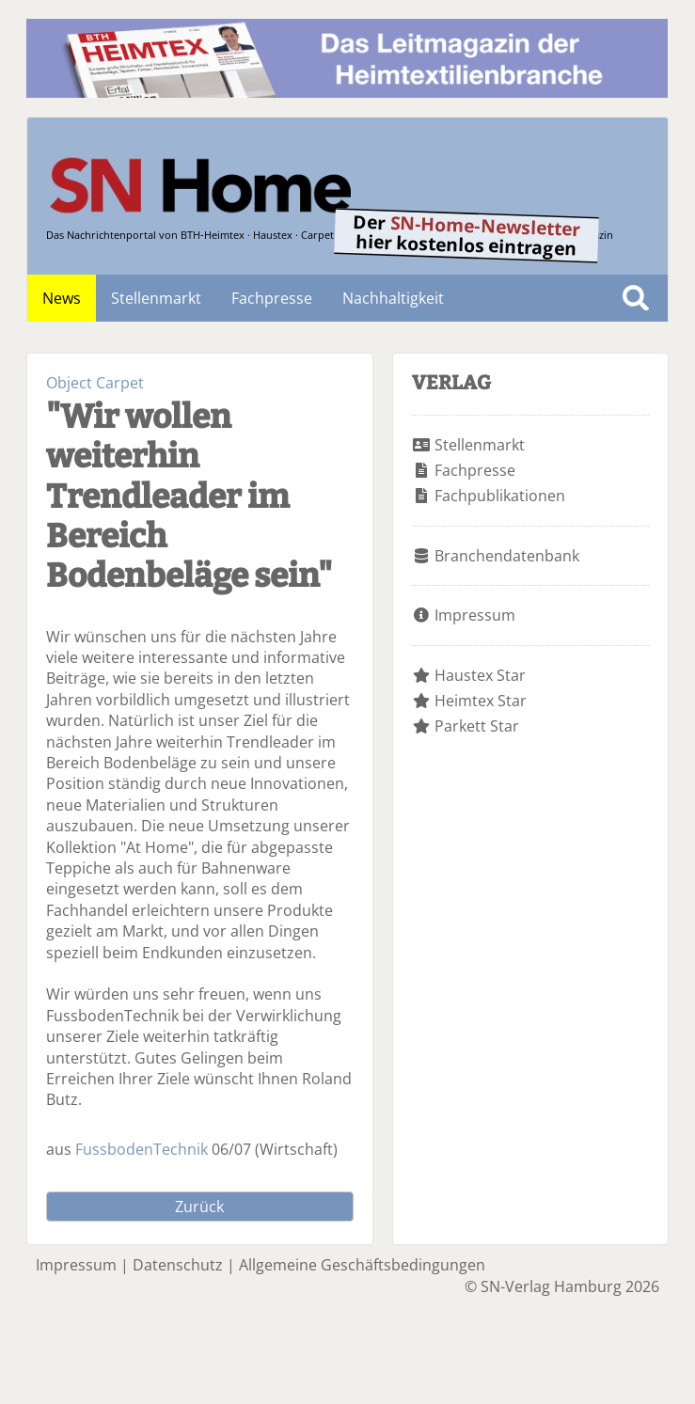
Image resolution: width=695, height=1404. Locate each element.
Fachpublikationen (499, 495)
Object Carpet (95, 382)
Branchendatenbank (506, 555)
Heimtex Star (480, 700)
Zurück (199, 1206)
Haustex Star (480, 675)
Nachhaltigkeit (393, 298)
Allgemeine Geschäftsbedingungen (362, 1264)
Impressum (474, 615)
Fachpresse (271, 298)
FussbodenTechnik (141, 1149)
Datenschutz (178, 1264)
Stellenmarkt (156, 298)
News (61, 298)
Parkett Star (476, 726)
